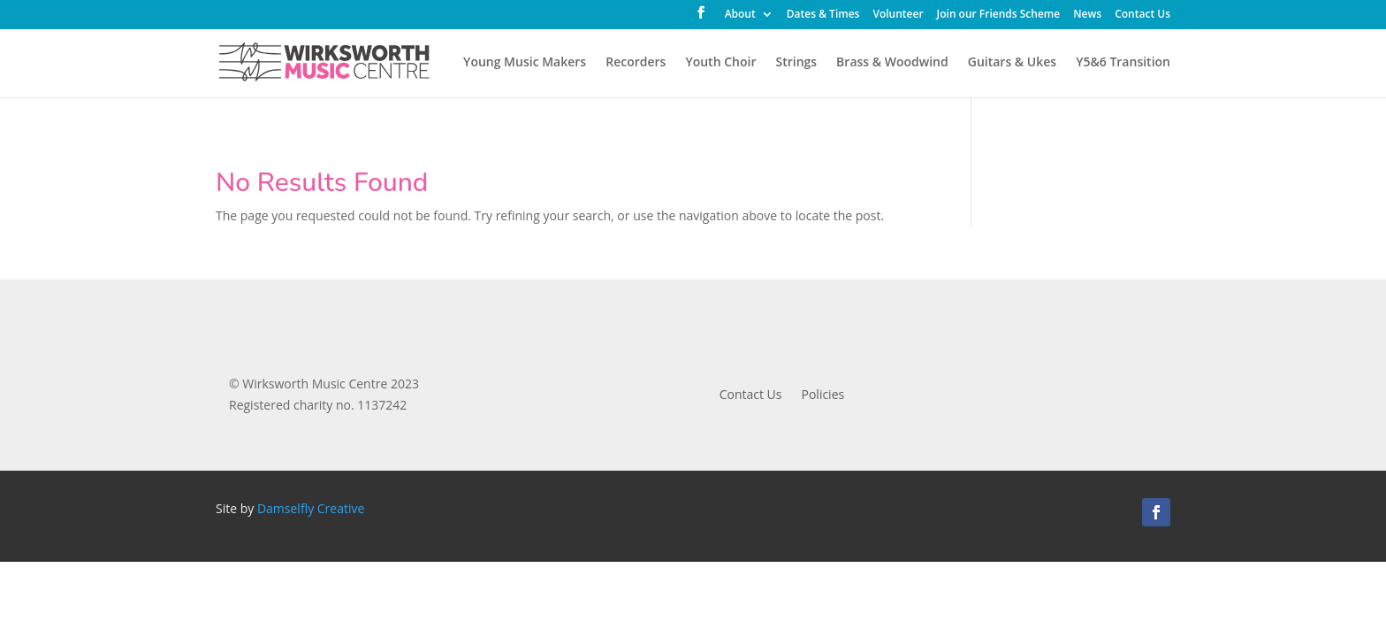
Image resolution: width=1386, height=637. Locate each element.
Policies (823, 395)
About (740, 15)
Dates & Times (823, 15)
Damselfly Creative (310, 508)
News (1087, 15)
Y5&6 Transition (1123, 63)
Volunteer (897, 15)
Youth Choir (720, 63)
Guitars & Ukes (1012, 63)
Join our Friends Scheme (999, 15)
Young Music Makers (524, 63)
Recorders (635, 63)
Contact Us (1142, 15)
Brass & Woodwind (892, 63)
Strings (796, 63)
